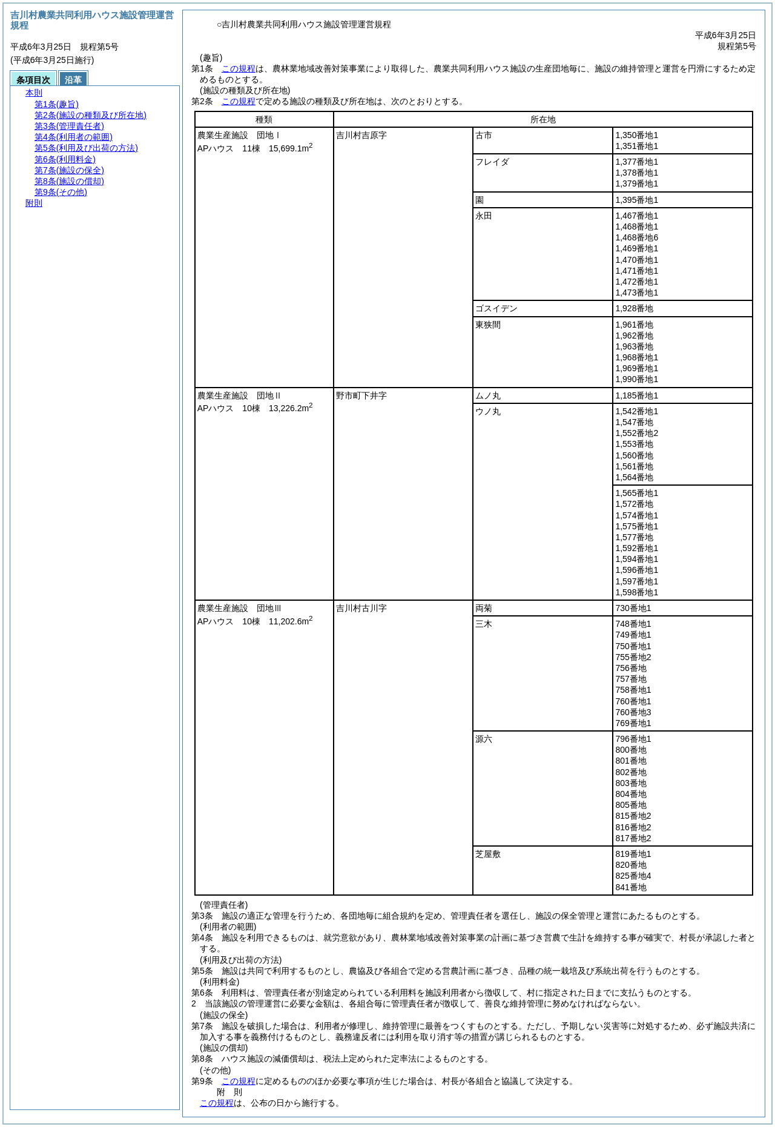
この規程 (239, 68)
